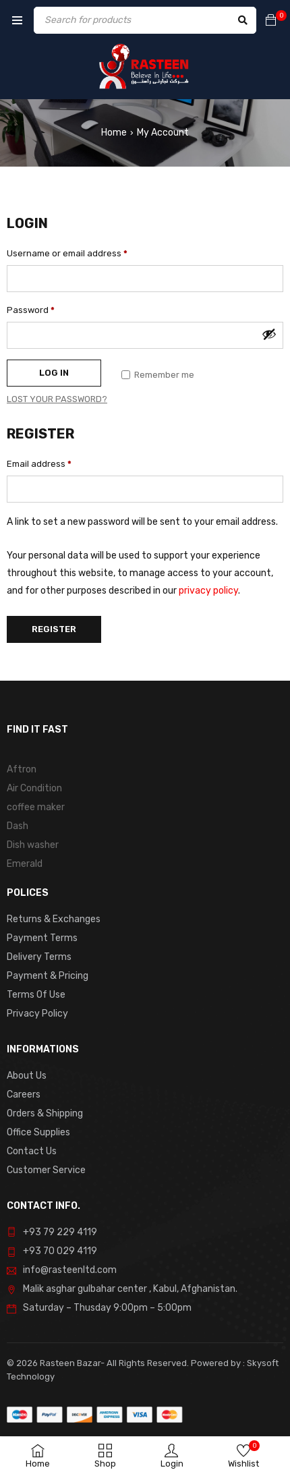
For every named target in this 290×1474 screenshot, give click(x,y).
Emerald (24, 864)
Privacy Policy (37, 1013)
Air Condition (34, 788)
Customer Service (46, 1170)
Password (31, 310)
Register (54, 629)
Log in (54, 373)
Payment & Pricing (47, 976)
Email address (39, 464)
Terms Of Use (36, 994)
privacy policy (208, 590)
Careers (23, 1094)
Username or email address (67, 253)
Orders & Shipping (45, 1113)
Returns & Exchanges (53, 919)
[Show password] (269, 334)
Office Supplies (38, 1132)
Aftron (21, 769)
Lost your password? (57, 399)
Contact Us (32, 1151)
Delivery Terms (39, 957)
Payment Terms (42, 938)
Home (114, 132)
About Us (27, 1075)
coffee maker (36, 807)
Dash (17, 826)
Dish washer (33, 845)
